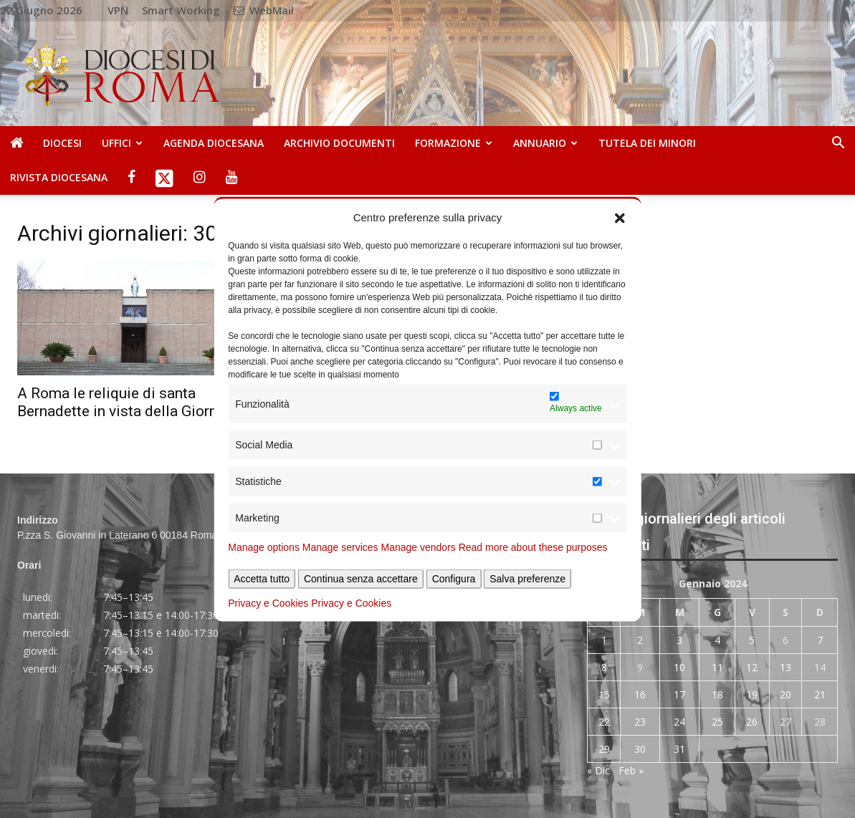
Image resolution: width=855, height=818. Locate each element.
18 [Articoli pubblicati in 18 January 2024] (717, 694)
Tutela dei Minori (647, 143)
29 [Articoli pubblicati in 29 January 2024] (604, 749)
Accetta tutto (262, 578)
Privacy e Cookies (268, 603)
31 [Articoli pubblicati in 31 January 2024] (679, 749)
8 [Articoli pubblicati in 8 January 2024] (604, 667)
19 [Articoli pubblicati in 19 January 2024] (752, 694)
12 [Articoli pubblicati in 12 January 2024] (752, 667)
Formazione (453, 143)
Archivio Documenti (339, 143)
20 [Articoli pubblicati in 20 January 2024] (785, 694)
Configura (454, 578)
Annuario (545, 143)
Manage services (340, 547)
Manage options (264, 547)
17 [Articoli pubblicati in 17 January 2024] (679, 694)
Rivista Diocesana (59, 177)
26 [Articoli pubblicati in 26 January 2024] (752, 721)
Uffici (122, 143)
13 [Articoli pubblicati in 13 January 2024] (785, 667)
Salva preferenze (527, 578)
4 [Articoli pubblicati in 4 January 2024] (717, 640)
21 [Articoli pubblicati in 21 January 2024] (820, 694)
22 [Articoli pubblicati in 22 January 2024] (604, 721)
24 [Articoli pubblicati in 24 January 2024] (679, 721)
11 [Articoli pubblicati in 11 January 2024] (717, 667)
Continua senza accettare (361, 578)
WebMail (264, 10)
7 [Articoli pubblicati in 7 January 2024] (820, 640)
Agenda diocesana (213, 143)
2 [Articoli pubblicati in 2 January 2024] (640, 640)
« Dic (598, 770)
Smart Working (181, 10)
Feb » (631, 770)
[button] (620, 217)
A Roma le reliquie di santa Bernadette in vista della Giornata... (133, 402)
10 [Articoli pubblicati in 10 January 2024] (679, 667)
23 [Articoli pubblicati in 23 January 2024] (640, 721)
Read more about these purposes (533, 547)
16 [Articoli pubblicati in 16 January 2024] (640, 694)
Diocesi (62, 143)
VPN (118, 10)
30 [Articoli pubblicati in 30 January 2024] (640, 749)
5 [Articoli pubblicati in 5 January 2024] (752, 640)
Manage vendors (418, 547)
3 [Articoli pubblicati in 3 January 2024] (679, 640)
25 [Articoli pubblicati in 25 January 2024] (717, 721)
